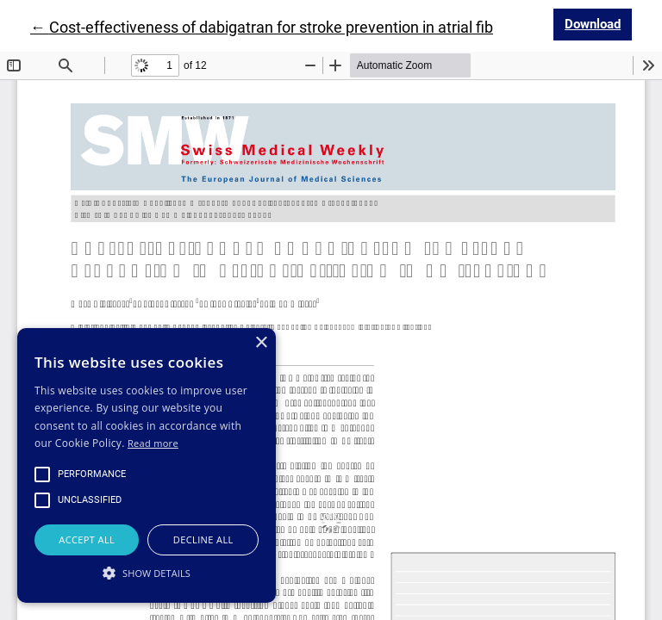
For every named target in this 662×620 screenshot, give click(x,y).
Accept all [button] (87, 539)
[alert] (146, 465)
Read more (153, 443)
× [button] (260, 343)
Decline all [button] (203, 539)
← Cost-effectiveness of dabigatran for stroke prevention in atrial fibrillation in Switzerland (336, 27)
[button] (146, 572)
